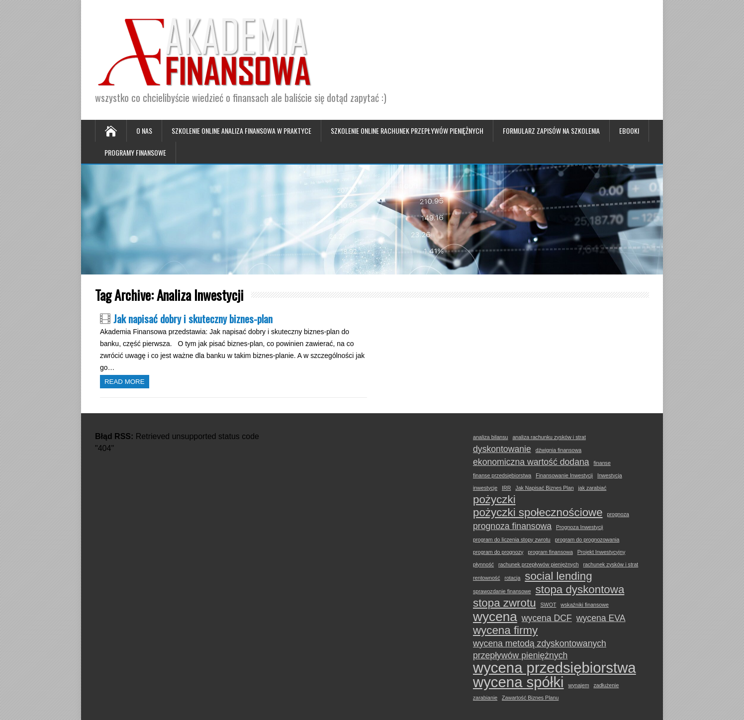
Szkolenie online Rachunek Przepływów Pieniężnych (407, 130)
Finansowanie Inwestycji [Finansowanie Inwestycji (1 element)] (564, 475)
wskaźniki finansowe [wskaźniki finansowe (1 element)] (584, 605)
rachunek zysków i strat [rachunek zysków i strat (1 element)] (611, 564)
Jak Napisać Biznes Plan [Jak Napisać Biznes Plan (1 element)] (544, 488)
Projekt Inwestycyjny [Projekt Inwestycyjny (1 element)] (601, 552)
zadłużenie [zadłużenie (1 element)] (606, 685)
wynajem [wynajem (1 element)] (578, 685)
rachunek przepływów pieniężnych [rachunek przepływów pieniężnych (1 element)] (538, 564)
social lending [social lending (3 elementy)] (558, 576)
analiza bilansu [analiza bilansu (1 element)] (490, 437)
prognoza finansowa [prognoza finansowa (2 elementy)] (512, 526)
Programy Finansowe (135, 152)
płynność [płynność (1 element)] (483, 564)
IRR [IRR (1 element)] (506, 488)
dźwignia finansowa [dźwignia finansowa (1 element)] (558, 450)
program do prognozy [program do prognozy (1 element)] (498, 552)
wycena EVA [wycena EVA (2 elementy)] (601, 618)
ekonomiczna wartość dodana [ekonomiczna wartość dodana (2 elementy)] (531, 462)
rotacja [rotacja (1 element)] (512, 578)
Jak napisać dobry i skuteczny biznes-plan (193, 318)
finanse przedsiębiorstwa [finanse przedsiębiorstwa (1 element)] (502, 475)
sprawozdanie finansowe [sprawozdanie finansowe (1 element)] (502, 591)
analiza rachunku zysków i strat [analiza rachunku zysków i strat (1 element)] (548, 437)
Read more (124, 381)
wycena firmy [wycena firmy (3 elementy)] (505, 630)
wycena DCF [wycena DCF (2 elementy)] (547, 618)
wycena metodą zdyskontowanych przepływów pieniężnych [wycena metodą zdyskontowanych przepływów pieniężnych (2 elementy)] (539, 649)
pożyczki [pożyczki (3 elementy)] (494, 500)
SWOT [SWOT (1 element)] (548, 605)
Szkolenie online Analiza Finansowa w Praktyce (241, 130)
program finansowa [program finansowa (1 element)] (550, 552)
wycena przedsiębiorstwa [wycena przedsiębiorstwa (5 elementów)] (554, 668)
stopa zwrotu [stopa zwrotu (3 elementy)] (504, 603)
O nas (144, 130)
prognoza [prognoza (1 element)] (618, 514)
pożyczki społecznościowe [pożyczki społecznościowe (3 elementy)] (538, 513)
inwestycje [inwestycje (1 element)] (485, 488)
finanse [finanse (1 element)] (601, 463)
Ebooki (629, 130)
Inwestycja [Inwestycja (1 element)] (609, 475)
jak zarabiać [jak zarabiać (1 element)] (592, 488)
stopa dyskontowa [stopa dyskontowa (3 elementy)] (580, 590)
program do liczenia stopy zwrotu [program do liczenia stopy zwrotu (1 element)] (512, 539)
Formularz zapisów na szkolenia (551, 130)
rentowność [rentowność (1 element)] (486, 578)
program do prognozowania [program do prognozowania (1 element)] (587, 539)
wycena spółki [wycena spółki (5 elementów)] (518, 682)
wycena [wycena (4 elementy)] (495, 617)
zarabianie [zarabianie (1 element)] (485, 698)
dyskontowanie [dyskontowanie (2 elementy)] (502, 449)
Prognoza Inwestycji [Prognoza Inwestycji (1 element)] (579, 527)
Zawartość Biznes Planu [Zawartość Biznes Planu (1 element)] (530, 698)
